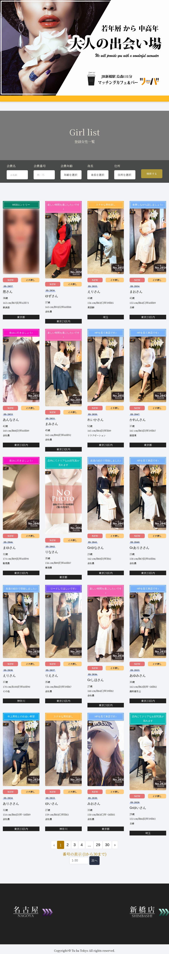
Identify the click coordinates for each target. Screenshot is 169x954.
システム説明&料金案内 (32, 101)
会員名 (11, 179)
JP (59, 107)
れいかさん (95, 433)
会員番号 (40, 179)
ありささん (11, 817)
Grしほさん (95, 693)
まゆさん (9, 561)
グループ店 (52, 101)
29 (98, 858)
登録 (24, 108)
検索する (151, 187)
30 (107, 858)
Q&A (147, 101)
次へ (94, 873)
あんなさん (11, 433)
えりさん (93, 305)
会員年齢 (67, 179)
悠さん (8, 305)
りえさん (51, 689)
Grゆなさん (95, 561)
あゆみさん (138, 689)
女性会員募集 (135, 101)
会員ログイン (48, 108)
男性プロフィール (91, 101)
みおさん (93, 817)
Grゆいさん (138, 821)
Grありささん (139, 561)
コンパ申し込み (11, 108)
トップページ (10, 101)
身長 (90, 179)
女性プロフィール (70, 101)
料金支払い (120, 101)
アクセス (107, 101)
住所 (117, 179)
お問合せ (33, 108)
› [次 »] (115, 858)
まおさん (136, 305)
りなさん (51, 565)
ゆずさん (51, 309)
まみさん (51, 437)
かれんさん (138, 433)
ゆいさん (51, 817)
